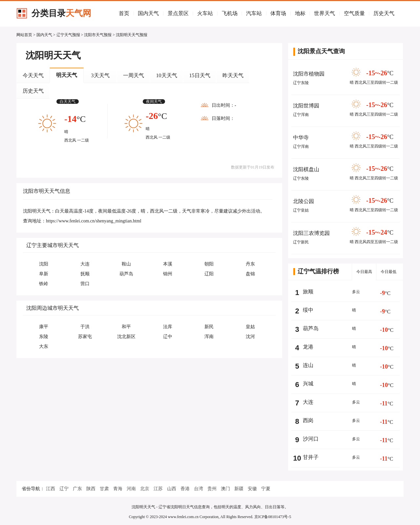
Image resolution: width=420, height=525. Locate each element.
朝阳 (209, 264)
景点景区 (178, 13)
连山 (308, 365)
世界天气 (324, 13)
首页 (124, 13)
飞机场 (230, 13)
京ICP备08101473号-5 (272, 516)
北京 (144, 488)
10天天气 (166, 75)
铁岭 (43, 283)
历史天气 (383, 13)
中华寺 (301, 137)
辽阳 (209, 273)
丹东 (250, 264)
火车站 (205, 13)
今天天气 (33, 75)
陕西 (90, 488)
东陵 (43, 336)
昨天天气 (232, 75)
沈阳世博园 (306, 105)
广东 (77, 488)
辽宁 (64, 488)
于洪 (85, 326)
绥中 (308, 310)
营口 (85, 283)
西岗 (308, 420)
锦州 (167, 273)
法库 (167, 326)
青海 (117, 488)
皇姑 (250, 326)
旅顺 (308, 291)
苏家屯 (85, 336)
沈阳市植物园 (309, 74)
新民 (209, 326)
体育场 (278, 13)
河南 (131, 488)
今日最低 (388, 271)
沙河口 (311, 439)
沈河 (250, 336)
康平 (43, 326)
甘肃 (104, 488)
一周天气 (133, 75)
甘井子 (311, 457)
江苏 (158, 488)
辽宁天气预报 (68, 35)
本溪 (167, 264)
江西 (50, 488)
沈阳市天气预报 (98, 35)
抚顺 (85, 273)
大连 (85, 264)
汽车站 (254, 13)
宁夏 (265, 488)
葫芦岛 (126, 273)
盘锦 (250, 273)
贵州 (212, 488)
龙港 (308, 347)
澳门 (225, 488)
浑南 (209, 336)
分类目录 (61, 13)
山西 (171, 488)
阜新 (43, 273)
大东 (43, 346)
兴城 (308, 383)
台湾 (198, 488)
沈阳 (43, 264)
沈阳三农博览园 (311, 233)
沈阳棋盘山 (306, 169)
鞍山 (126, 264)
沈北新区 (126, 336)
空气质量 (354, 13)
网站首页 (24, 35)
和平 (126, 326)
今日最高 (364, 271)
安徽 (252, 488)
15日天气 (199, 75)
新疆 (238, 488)
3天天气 (100, 75)
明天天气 (66, 75)
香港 (185, 488)
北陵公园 (303, 201)
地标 (300, 13)
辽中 (167, 336)
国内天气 (148, 13)
